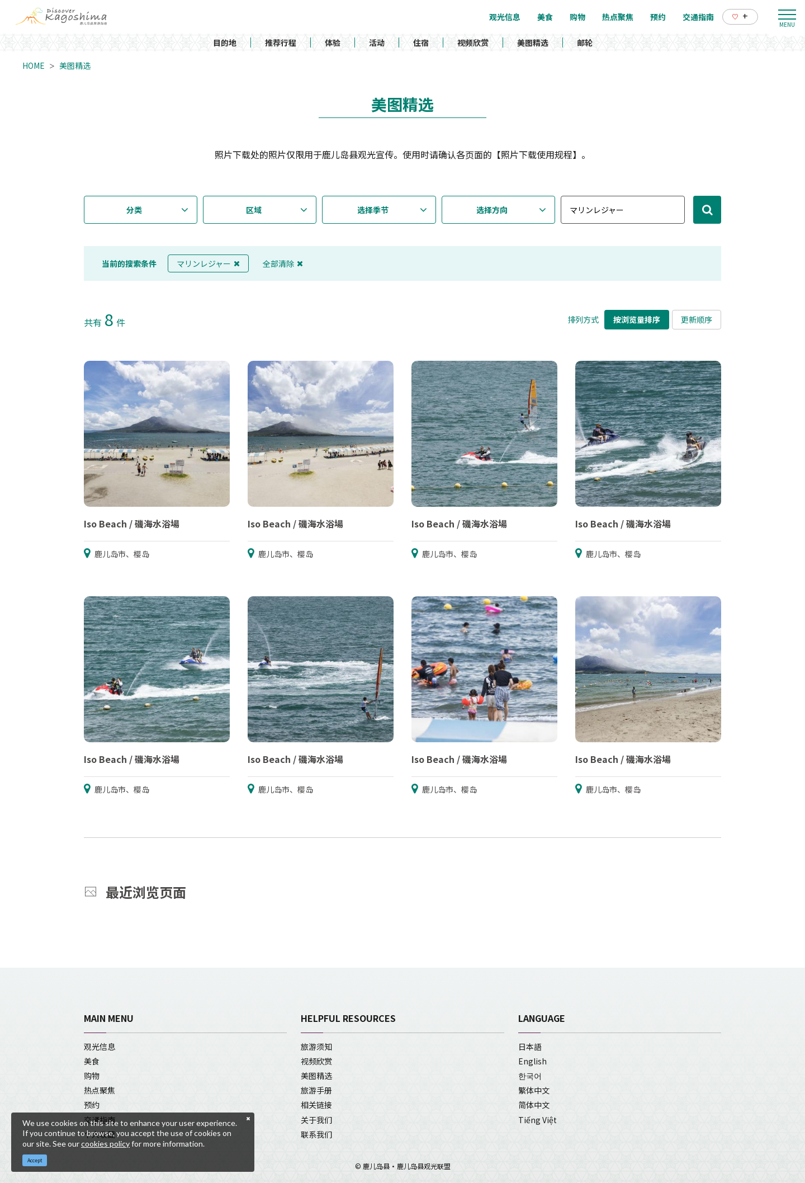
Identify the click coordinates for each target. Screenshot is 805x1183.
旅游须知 (316, 1046)
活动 (377, 42)
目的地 (224, 42)
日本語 (530, 1046)
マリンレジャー (208, 263)
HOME (33, 65)
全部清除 (283, 263)
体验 (332, 42)
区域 (254, 209)
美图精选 (532, 42)
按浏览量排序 (636, 319)
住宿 (421, 42)
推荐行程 (280, 42)
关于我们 (316, 1119)
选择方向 (492, 209)
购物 (92, 1075)
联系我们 (316, 1134)
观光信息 (99, 1046)
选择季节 (373, 209)
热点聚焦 (99, 1090)
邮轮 (585, 42)
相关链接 (316, 1104)
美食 (92, 1061)
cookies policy (105, 1143)
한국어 (530, 1075)
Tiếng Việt (537, 1119)
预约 (92, 1104)
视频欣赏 (473, 42)
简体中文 (534, 1104)
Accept (34, 1160)
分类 (134, 209)
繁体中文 (534, 1090)
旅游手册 (316, 1090)
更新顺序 (696, 319)
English (532, 1061)
